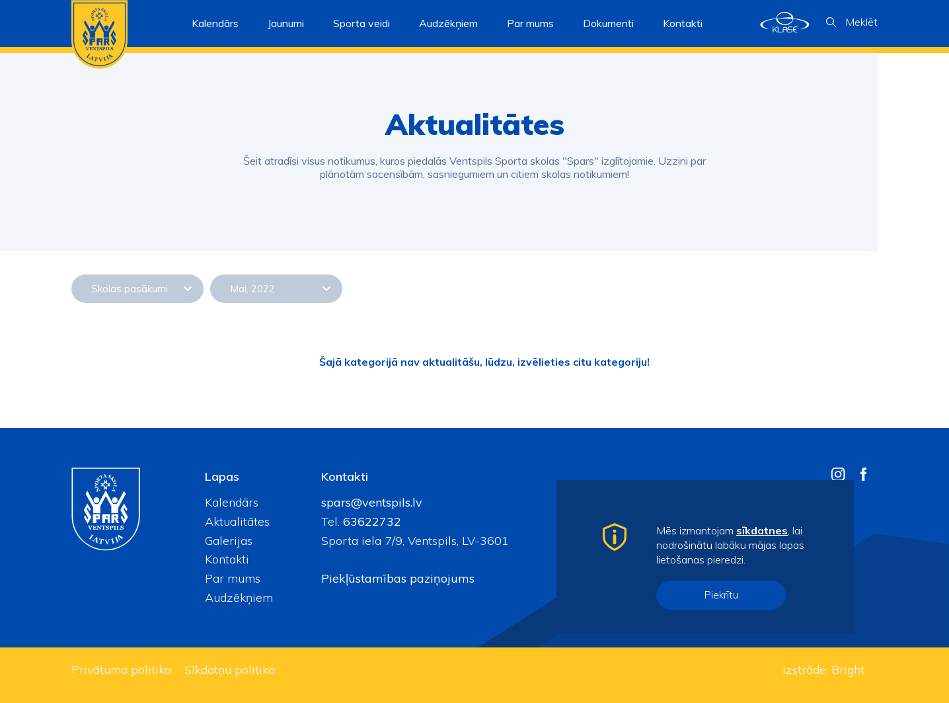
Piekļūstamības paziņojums (397, 578)
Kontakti (682, 23)
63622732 (370, 521)
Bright (847, 669)
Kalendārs (215, 23)
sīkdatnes (762, 530)
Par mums (232, 578)
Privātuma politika (121, 669)
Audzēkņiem (239, 597)
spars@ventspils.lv (371, 502)
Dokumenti (608, 23)
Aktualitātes (237, 521)
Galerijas (228, 540)
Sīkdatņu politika (229, 669)
